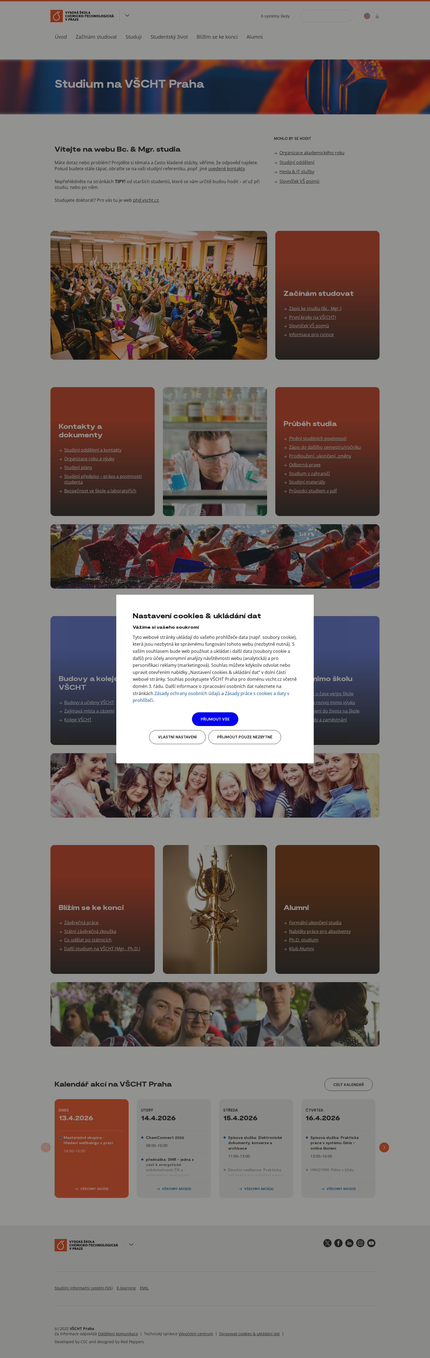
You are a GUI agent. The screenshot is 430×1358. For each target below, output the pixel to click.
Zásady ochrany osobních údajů (187, 693)
